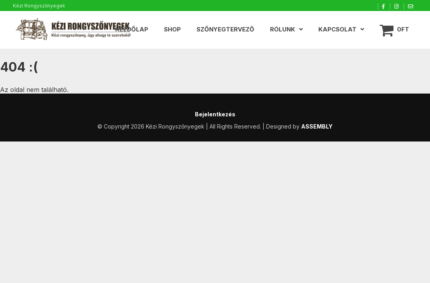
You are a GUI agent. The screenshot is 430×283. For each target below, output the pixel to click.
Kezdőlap (131, 29)
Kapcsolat (337, 29)
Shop (172, 29)
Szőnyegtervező (225, 29)
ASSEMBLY (317, 126)
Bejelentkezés (215, 114)
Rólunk (282, 29)
